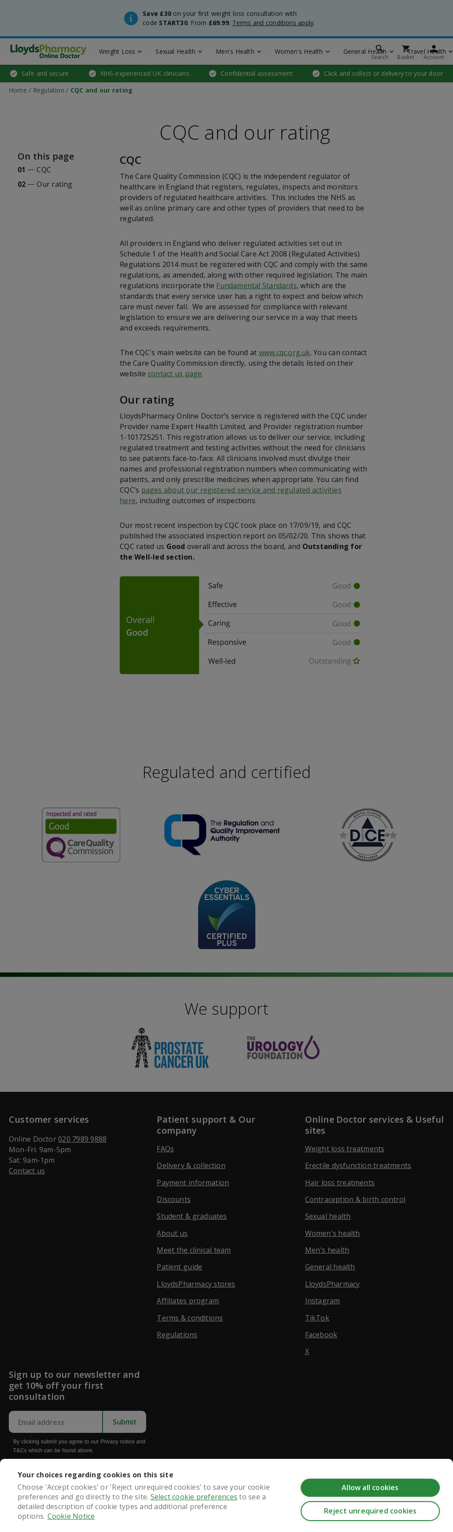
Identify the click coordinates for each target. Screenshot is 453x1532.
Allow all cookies (370, 1487)
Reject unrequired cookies (370, 1511)
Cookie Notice (71, 1516)
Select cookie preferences (194, 1497)
